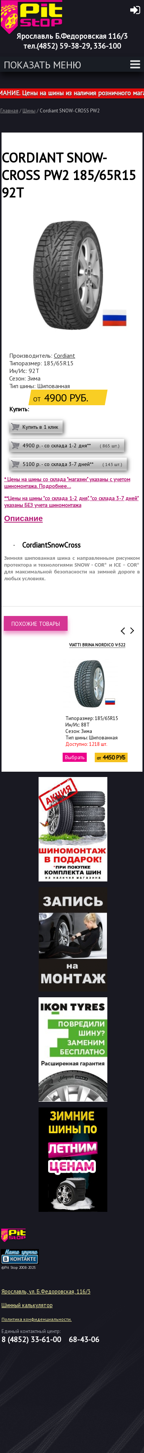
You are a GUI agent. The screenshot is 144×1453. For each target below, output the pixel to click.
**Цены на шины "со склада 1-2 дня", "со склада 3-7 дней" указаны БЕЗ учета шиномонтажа (71, 502)
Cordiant (64, 355)
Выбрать (50, 757)
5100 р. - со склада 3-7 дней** (72, 464)
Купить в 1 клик (40, 426)
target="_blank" (29, 1238)
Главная (9, 110)
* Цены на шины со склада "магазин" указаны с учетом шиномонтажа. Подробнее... (67, 483)
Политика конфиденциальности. (37, 1319)
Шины (29, 110)
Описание (23, 518)
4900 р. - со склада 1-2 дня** (71, 445)
